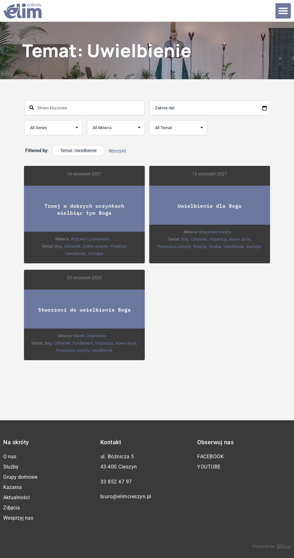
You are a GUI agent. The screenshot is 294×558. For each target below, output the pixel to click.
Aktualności (16, 497)
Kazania (12, 487)
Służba (215, 246)
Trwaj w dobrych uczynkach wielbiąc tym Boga (84, 209)
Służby (11, 467)
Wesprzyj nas (18, 518)
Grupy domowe (20, 477)
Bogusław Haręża (215, 231)
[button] (283, 11)
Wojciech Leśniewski (90, 238)
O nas (9, 456)
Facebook (210, 456)
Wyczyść (117, 150)
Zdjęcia (11, 508)
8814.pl (284, 546)
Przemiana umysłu (174, 246)
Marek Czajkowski (90, 335)
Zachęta (95, 253)
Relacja (199, 246)
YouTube (209, 467)
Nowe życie (239, 239)
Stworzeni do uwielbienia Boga (84, 309)
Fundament (83, 343)
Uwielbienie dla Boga (210, 205)
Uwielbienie (75, 253)
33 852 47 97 (116, 482)
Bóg (58, 246)
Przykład (118, 246)
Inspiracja (218, 239)
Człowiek (72, 246)
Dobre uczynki (95, 246)
